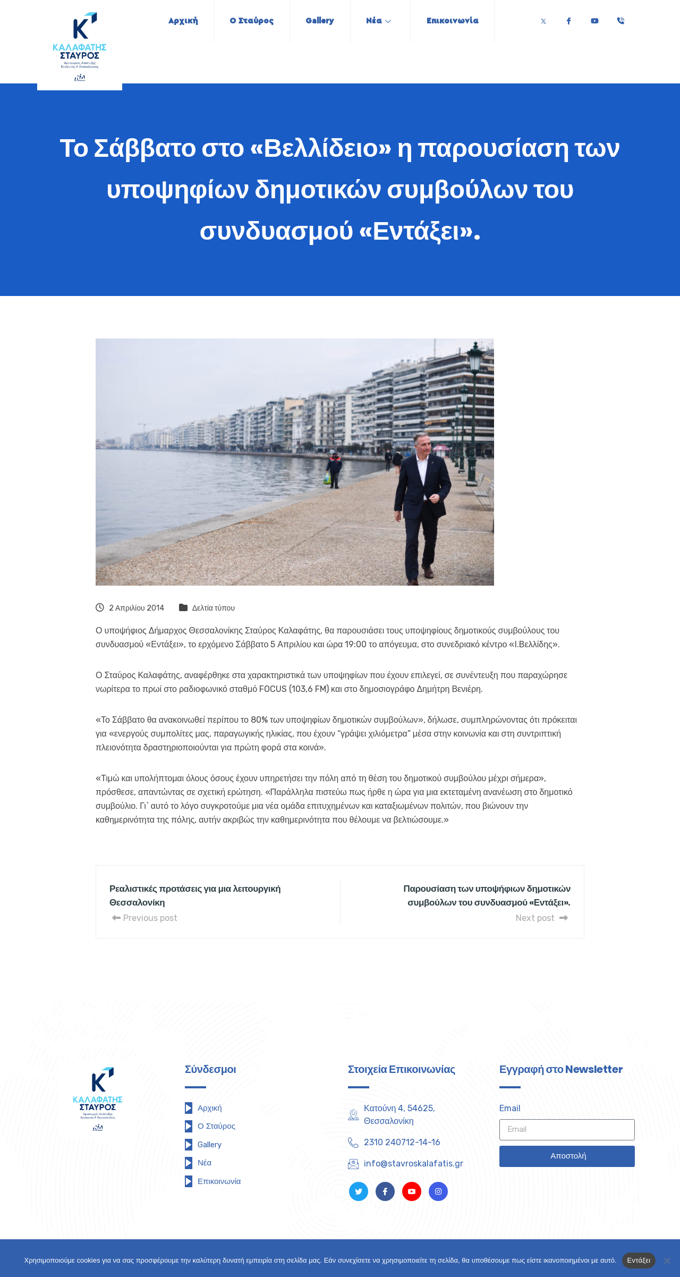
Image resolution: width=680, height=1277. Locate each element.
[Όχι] (666, 1260)
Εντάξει (639, 1260)
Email (510, 1108)
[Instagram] (438, 1191)
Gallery (319, 21)
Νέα (379, 21)
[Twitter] (543, 18)
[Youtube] (594, 18)
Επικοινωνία (453, 21)
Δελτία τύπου (213, 608)
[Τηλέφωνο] (620, 18)
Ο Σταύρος (251, 21)
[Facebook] (568, 18)
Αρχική (182, 21)
